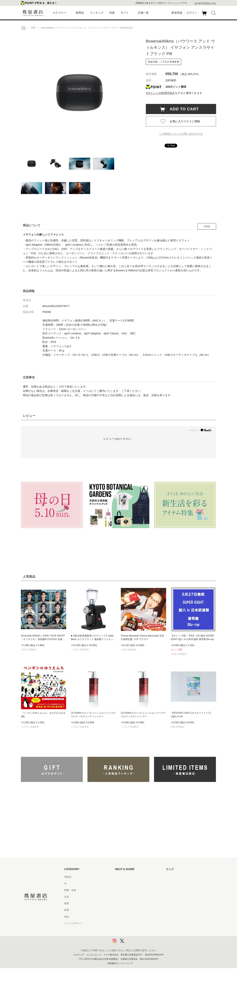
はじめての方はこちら (205, 3)
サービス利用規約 (124, 896)
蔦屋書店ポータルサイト (179, 877)
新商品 (80, 12)
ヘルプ (118, 883)
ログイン (191, 12)
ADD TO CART (182, 109)
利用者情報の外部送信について (131, 943)
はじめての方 (122, 877)
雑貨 (66, 903)
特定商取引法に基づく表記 (129, 916)
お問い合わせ (122, 890)
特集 (112, 12)
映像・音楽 (70, 890)
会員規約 (119, 910)
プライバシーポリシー (126, 930)
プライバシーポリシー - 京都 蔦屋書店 (135, 936)
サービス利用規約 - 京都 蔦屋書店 (133, 903)
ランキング (96, 12)
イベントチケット (73, 923)
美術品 (67, 877)
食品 (66, 916)
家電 (66, 910)
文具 (66, 896)
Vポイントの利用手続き (160, 93)
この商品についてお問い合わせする (181, 133)
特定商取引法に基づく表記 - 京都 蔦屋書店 (137, 923)
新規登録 (176, 12)
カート (204, 15)
